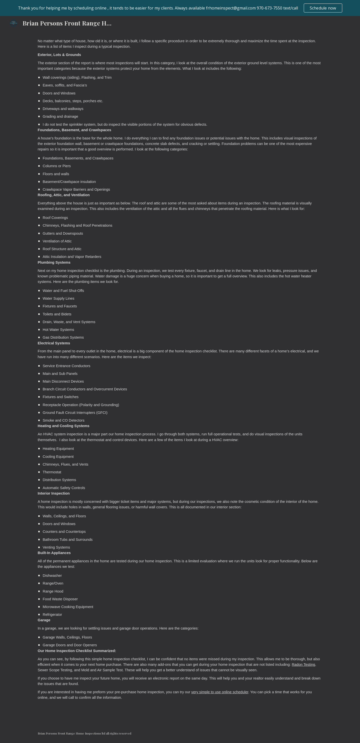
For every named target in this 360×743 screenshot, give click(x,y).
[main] (180, 377)
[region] (180, 8)
